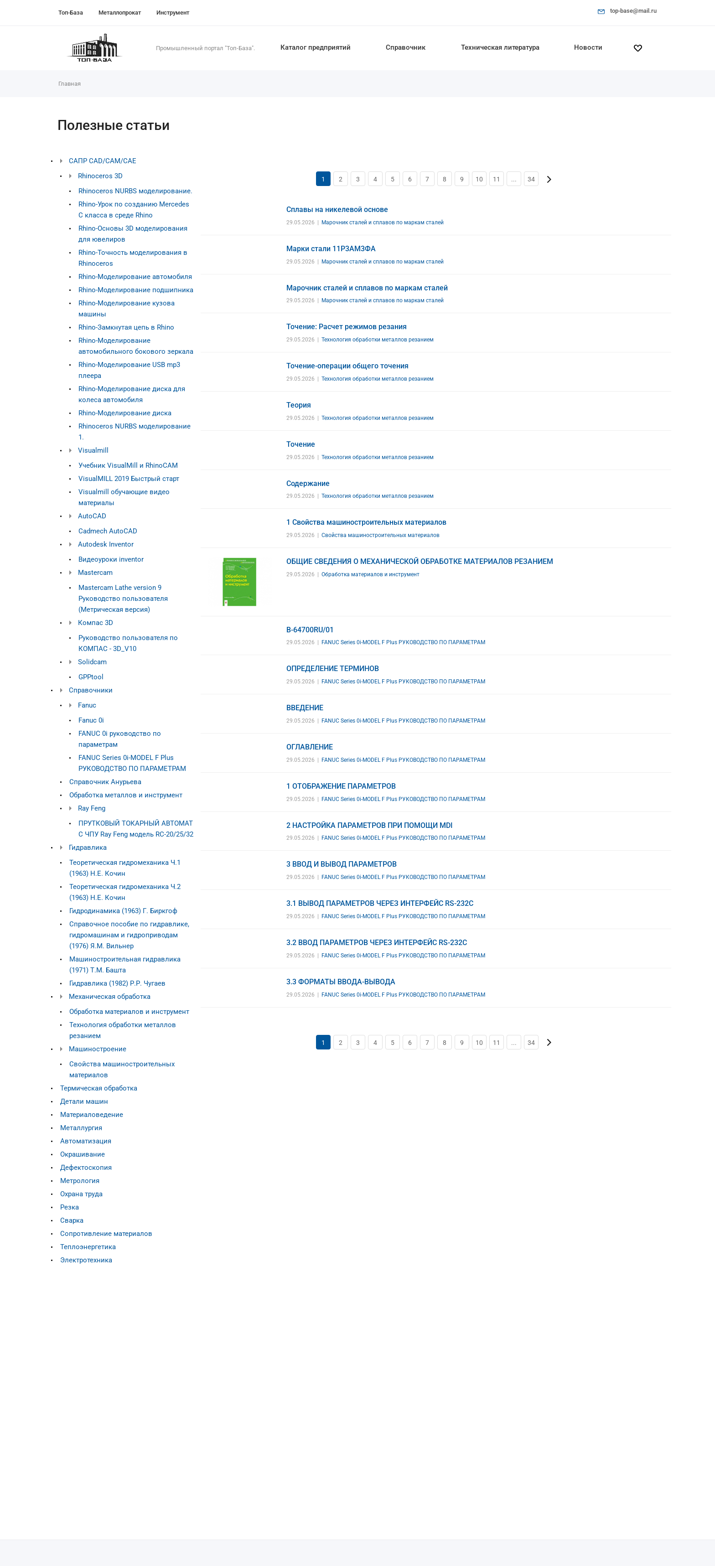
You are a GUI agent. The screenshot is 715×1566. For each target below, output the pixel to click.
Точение (300, 444)
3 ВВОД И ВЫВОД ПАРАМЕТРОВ (341, 864)
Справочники (91, 690)
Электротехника (86, 1260)
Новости (588, 47)
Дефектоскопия (86, 1167)
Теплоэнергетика (88, 1247)
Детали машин (84, 1101)
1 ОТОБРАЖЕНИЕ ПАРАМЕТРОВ (341, 786)
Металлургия (81, 1128)
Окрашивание (82, 1154)
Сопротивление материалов (106, 1234)
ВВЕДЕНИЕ (304, 707)
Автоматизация (85, 1141)
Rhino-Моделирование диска (124, 413)
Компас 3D (95, 623)
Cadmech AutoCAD (107, 531)
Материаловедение (91, 1115)
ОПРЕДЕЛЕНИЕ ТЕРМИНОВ (332, 668)
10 (479, 179)
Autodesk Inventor (106, 544)
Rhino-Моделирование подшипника (135, 290)
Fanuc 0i (91, 720)
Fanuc (87, 705)
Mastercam (95, 573)
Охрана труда (81, 1194)
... (514, 179)
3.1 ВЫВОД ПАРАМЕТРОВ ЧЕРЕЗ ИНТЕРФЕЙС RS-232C (379, 903)
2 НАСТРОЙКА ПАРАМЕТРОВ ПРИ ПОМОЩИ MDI (369, 825)
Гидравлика (88, 847)
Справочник (405, 47)
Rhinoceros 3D (100, 176)
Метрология (79, 1181)
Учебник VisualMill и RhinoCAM (128, 465)
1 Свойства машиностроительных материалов (366, 522)
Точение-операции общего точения (347, 366)
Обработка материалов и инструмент (129, 1012)
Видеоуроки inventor (111, 559)
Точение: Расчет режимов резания (346, 326)
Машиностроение (97, 1049)
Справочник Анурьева (105, 782)
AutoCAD (92, 516)
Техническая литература (500, 47)
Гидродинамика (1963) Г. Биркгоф (123, 911)
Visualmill (93, 450)
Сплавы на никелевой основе (337, 209)
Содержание (308, 483)
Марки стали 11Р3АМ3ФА (331, 248)
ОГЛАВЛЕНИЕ (309, 747)
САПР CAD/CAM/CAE (102, 161)
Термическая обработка (98, 1088)
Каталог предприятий (315, 47)
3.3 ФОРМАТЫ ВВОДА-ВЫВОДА (340, 981)
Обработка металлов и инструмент (125, 795)
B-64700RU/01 (310, 629)
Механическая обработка (109, 996)
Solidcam (92, 662)
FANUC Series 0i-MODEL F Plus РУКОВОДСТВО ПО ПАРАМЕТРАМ (403, 642)
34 (531, 179)
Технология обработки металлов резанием (377, 339)
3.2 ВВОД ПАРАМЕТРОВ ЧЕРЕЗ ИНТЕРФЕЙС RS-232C (376, 942)
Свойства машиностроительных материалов (380, 535)
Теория (298, 405)
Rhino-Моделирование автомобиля (135, 277)
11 (496, 179)
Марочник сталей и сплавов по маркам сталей (382, 222)
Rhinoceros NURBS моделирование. (135, 191)
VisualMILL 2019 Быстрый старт (128, 479)
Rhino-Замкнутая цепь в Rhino (126, 327)
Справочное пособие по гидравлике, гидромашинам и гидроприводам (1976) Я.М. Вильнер (129, 935)
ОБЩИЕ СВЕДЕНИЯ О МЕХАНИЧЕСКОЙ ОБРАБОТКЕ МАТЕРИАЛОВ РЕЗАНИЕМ (419, 561)
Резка (69, 1207)
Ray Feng (91, 808)
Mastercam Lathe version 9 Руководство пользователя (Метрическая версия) (123, 599)
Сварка (71, 1220)
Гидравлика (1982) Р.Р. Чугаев (117, 983)
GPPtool (91, 677)
